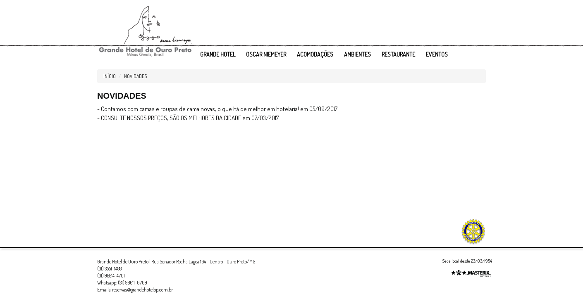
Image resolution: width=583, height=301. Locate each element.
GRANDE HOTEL (217, 54)
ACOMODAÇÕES (315, 54)
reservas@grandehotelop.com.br (142, 290)
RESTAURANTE (398, 54)
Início (109, 76)
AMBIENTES (357, 54)
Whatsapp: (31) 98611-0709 (122, 283)
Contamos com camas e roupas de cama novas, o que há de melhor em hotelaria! (200, 109)
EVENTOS (437, 54)
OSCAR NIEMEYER (266, 54)
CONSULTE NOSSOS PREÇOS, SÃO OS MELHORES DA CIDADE (171, 118)
